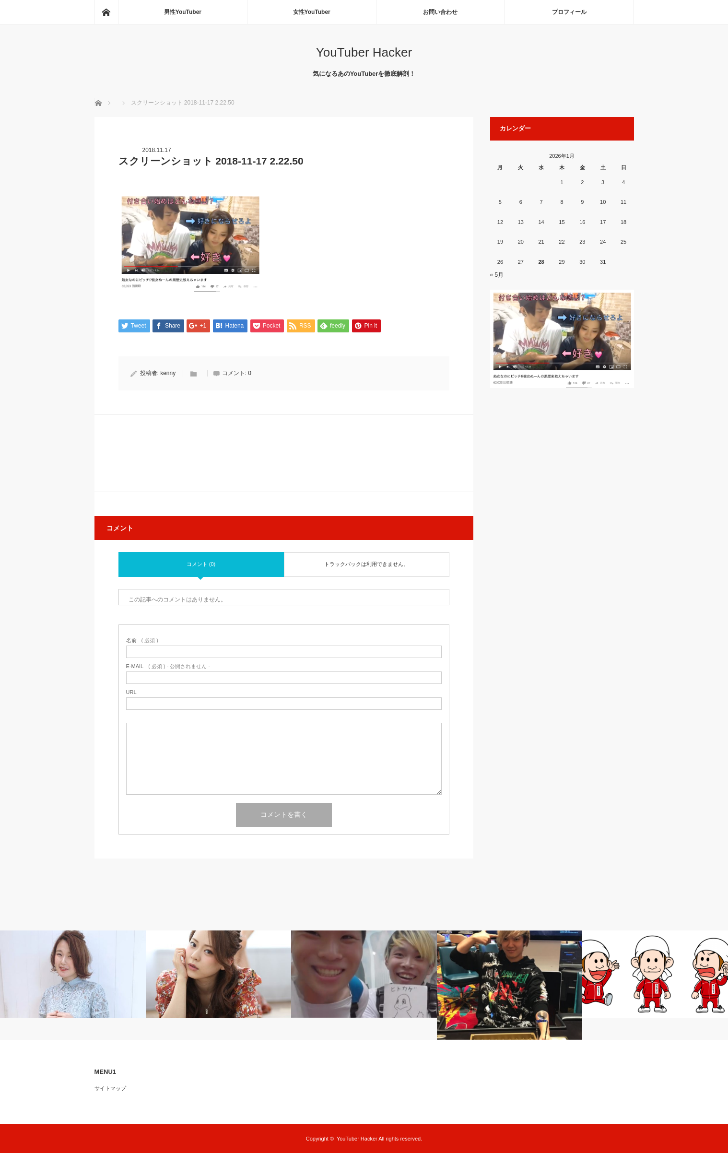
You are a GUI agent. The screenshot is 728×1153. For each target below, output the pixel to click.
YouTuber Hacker (364, 52)
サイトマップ (110, 1088)
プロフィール (569, 12)
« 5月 (497, 274)
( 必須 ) (142, 640)
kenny (168, 373)
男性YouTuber (182, 12)
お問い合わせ (440, 12)
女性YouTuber (311, 12)
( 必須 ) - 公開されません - (168, 666)
